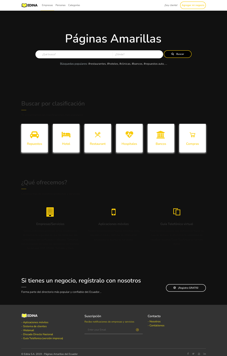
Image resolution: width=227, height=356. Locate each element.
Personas (61, 5)
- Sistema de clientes (34, 326)
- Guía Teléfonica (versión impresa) (42, 338)
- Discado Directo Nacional (37, 334)
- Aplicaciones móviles (34, 322)
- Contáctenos (156, 325)
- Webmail (27, 330)
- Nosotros (154, 321)
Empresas (47, 5)
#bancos (137, 64)
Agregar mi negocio (193, 5)
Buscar (177, 54)
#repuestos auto (154, 64)
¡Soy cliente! (170, 5)
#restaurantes (97, 64)
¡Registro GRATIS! (185, 288)
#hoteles (112, 64)
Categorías (74, 5)
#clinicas (124, 64)
